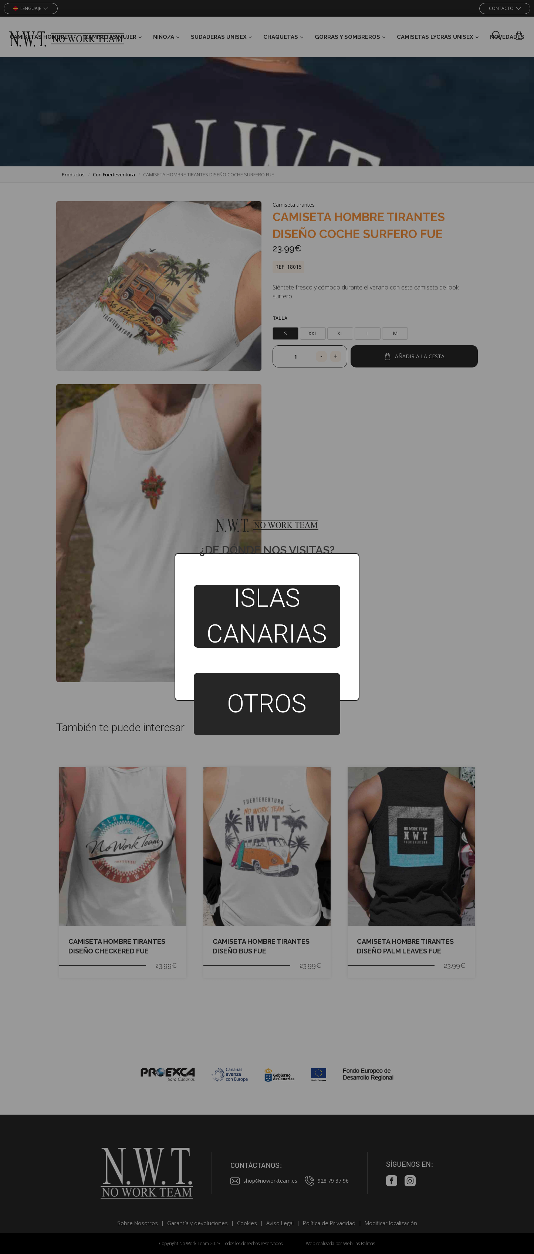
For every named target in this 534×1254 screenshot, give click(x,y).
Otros (267, 704)
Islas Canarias (267, 616)
